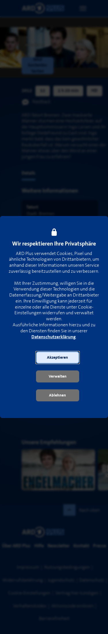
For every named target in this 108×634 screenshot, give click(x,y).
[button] (57, 358)
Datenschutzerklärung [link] (53, 337)
